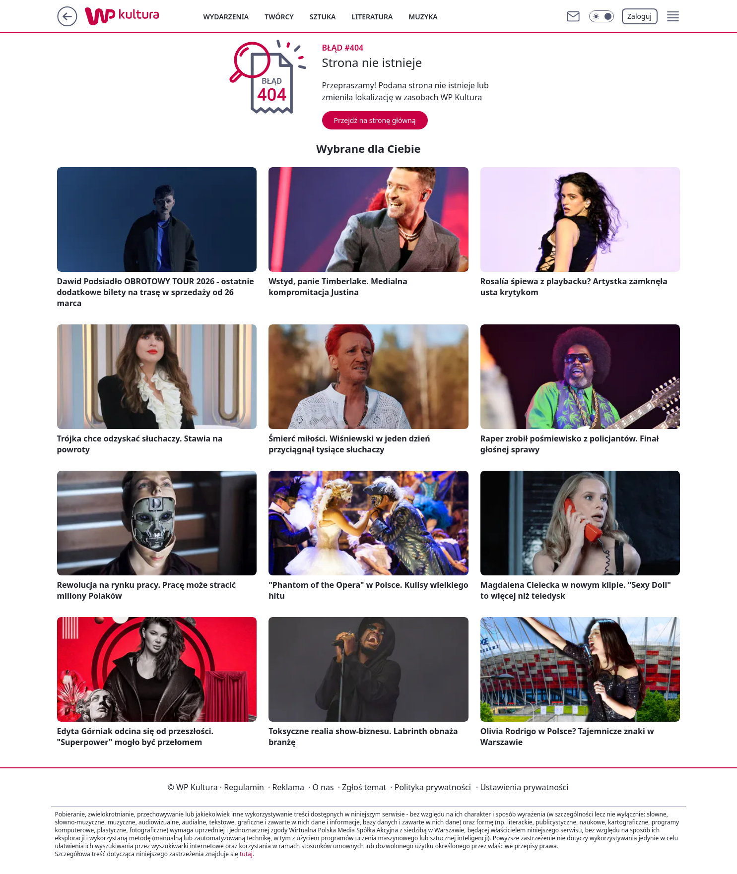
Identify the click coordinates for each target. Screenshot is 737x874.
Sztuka (323, 16)
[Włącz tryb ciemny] (601, 16)
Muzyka (422, 16)
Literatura (372, 16)
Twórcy (279, 16)
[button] (673, 16)
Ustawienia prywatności (522, 787)
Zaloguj (639, 16)
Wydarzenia (226, 16)
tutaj (246, 854)
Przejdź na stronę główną (375, 120)
